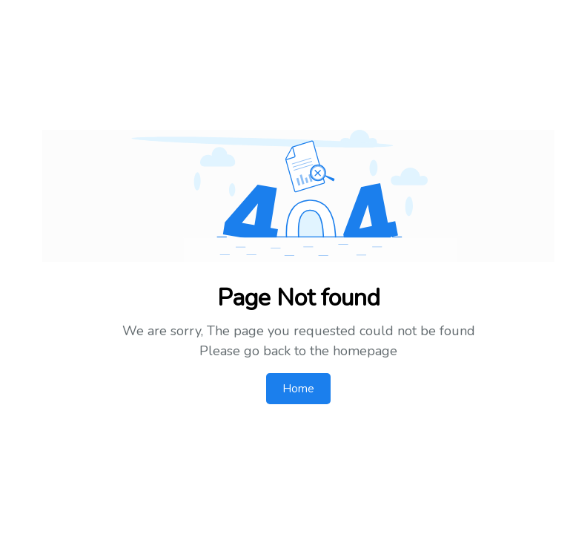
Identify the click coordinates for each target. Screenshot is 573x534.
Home (298, 388)
